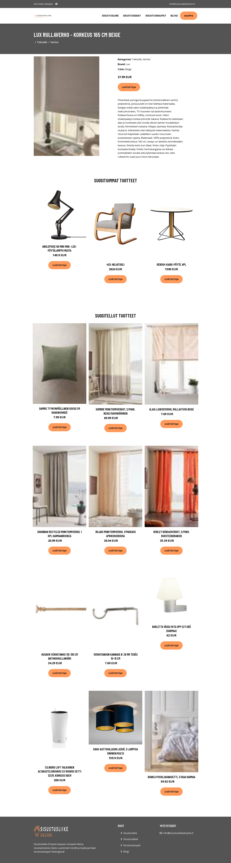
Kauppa (188, 15)
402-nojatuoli (115, 264)
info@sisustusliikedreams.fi (182, 4)
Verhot (55, 42)
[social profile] (56, 4)
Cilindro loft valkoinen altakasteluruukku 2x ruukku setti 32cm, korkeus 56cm (59, 771)
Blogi (174, 15)
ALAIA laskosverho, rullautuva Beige (171, 409)
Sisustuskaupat (155, 15)
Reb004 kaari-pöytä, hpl (171, 264)
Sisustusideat (132, 15)
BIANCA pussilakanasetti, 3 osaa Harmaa (171, 777)
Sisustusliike (110, 15)
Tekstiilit (42, 42)
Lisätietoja (129, 87)
